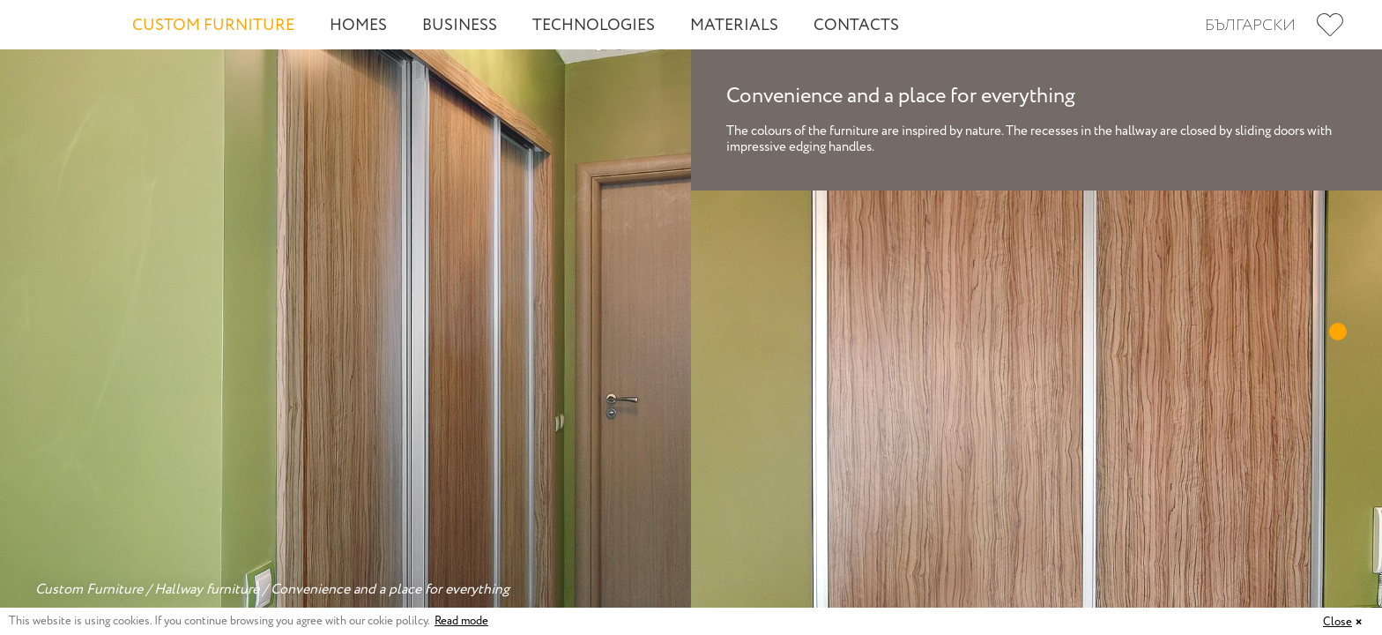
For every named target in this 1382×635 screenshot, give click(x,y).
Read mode (461, 621)
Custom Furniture (213, 25)
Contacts (856, 25)
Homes (358, 25)
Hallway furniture (206, 589)
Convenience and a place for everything (390, 589)
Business (459, 25)
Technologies (593, 25)
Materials (734, 25)
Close (1337, 622)
